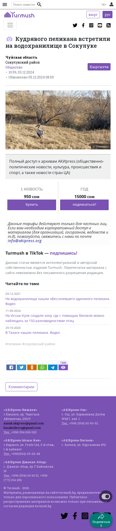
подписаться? (84, 204)
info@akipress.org (25, 240)
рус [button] (107, 14)
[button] (39, 4)
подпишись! (63, 253)
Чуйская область (21, 57)
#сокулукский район (38, 344)
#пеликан (13, 344)
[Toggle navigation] (10, 25)
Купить (32, 204)
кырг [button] (93, 14)
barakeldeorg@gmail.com (22, 428)
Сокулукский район (22, 62)
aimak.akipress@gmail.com (24, 423)
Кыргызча (99, 67)
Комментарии (21, 386)
